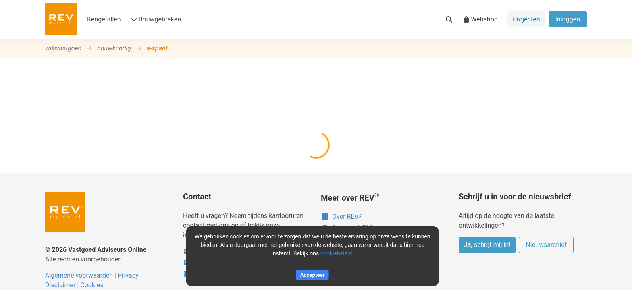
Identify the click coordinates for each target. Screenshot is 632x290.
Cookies (91, 285)
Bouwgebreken (156, 19)
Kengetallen (104, 19)
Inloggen (567, 19)
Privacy (128, 275)
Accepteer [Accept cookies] (312, 275)
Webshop (481, 19)
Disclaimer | (62, 285)
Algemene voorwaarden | (81, 275)
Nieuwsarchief (546, 245)
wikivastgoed (63, 48)
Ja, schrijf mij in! (487, 245)
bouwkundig (114, 48)
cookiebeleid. (336, 253)
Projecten (526, 19)
